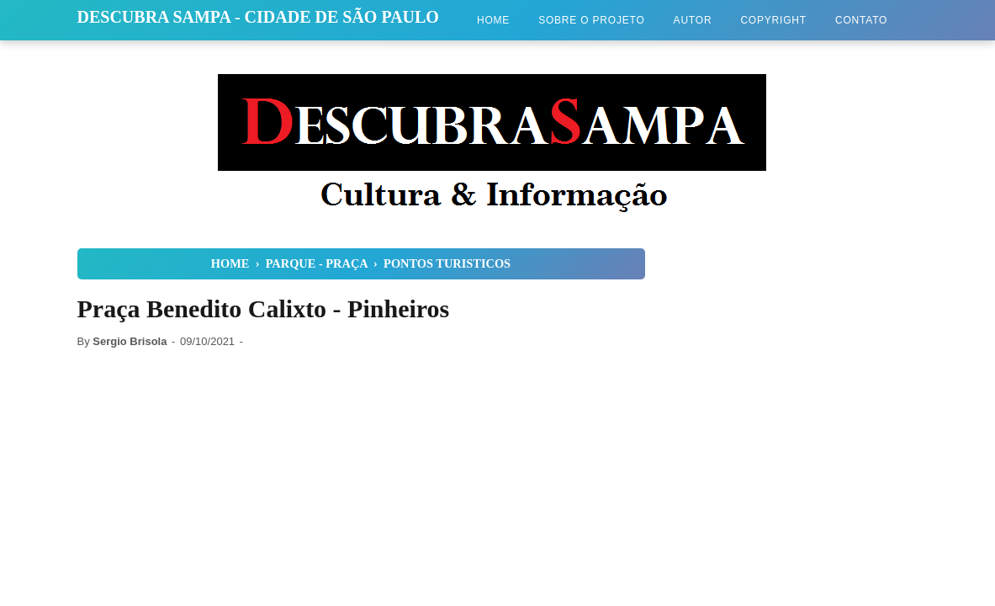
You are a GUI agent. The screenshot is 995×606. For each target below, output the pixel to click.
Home (493, 20)
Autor (693, 20)
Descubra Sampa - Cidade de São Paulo (258, 17)
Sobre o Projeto (591, 20)
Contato (861, 20)
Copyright (773, 20)
